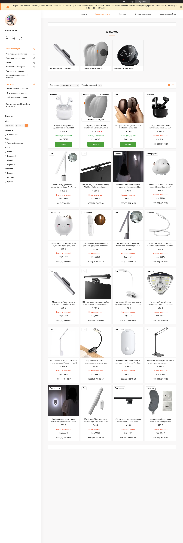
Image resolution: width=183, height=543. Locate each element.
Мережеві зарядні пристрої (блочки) (16, 76)
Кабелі (8, 62)
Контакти (123, 14)
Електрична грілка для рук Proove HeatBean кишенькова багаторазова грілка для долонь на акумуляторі (128, 129)
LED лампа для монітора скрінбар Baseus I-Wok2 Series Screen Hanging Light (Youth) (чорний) (128, 421)
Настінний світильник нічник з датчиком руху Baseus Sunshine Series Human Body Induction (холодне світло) (128, 188)
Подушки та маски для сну (17, 93)
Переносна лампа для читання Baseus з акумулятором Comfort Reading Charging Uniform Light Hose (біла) (160, 246)
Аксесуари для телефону (16, 58)
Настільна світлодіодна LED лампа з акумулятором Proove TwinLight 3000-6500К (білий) (63, 363)
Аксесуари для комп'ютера (16, 54)
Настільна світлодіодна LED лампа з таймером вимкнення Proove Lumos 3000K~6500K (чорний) (160, 363)
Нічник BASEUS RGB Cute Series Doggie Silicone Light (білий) (160, 186)
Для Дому (10, 84)
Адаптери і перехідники (15, 71)
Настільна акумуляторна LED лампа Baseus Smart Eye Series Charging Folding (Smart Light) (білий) (63, 188)
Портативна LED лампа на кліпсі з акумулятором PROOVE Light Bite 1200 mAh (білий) (128, 304)
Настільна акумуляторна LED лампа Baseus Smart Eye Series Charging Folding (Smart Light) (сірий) (128, 246)
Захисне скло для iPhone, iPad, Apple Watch (18, 105)
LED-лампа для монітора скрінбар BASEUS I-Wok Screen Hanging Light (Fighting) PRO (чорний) (95, 187)
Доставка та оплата (143, 14)
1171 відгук (130, 2)
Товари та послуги (12, 49)
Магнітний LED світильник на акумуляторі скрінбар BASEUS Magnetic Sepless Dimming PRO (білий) (96, 422)
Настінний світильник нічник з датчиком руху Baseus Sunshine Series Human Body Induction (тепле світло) (95, 246)
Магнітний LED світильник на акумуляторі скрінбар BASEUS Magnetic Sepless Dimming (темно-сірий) (63, 305)
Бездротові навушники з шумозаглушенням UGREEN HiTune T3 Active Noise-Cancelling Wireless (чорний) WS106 (160, 129)
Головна (84, 14)
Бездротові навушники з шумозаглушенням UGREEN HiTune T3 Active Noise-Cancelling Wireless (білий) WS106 (63, 129)
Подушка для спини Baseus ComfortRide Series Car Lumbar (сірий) (96, 128)
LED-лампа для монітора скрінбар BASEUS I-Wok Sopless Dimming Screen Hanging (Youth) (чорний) (95, 304)
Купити (63, 144)
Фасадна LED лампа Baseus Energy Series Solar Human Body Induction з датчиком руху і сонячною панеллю (160, 305)
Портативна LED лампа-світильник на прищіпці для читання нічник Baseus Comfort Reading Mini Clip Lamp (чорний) (95, 364)
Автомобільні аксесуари (15, 67)
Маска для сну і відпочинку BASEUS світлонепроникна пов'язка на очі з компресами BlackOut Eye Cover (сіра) (160, 422)
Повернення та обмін (167, 14)
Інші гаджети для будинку (17, 97)
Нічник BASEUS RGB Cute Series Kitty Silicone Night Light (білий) (63, 244)
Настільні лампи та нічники (17, 89)
